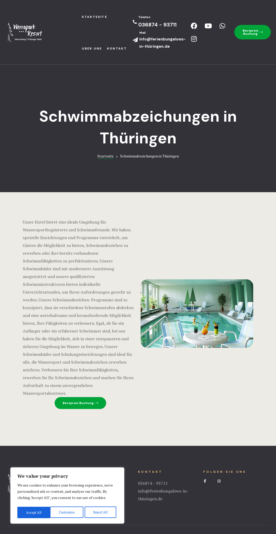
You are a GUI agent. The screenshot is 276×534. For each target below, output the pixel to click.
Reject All (67, 512)
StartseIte (94, 17)
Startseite (105, 124)
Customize (33, 512)
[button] (252, 32)
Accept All (101, 512)
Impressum (138, 509)
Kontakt (117, 48)
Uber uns (92, 48)
